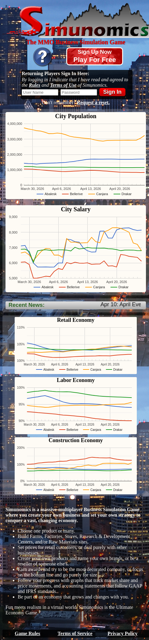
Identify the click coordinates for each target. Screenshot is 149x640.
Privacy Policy (122, 633)
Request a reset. (93, 102)
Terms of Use (63, 85)
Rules (34, 85)
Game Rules (27, 633)
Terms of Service (75, 633)
